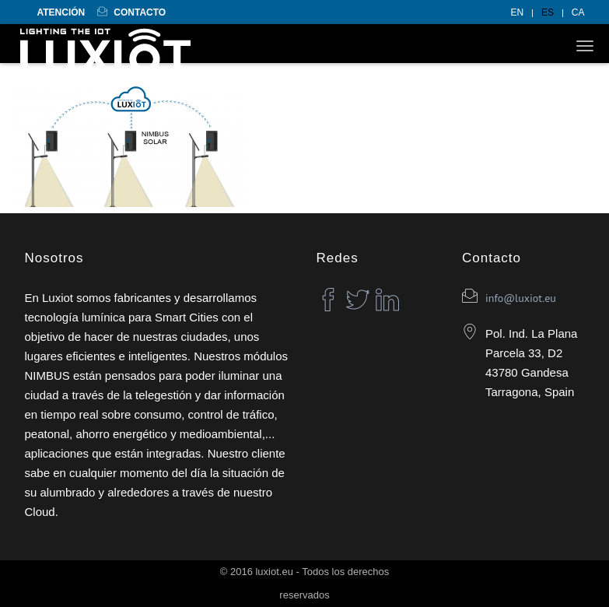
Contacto (131, 12)
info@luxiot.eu (520, 298)
